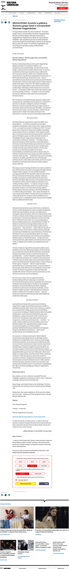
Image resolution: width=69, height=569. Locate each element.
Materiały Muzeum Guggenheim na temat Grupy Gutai (29, 417)
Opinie (40, 13)
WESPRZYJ (62, 8)
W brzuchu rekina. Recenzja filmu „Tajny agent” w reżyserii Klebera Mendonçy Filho (43, 545)
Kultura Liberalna (10, 6)
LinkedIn (9, 23)
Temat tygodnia (12, 13)
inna (44, 465)
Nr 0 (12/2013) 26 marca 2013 (20, 20)
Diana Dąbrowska (4, 534)
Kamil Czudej (3, 560)
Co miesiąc (22, 473)
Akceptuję (23, 480)
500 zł (20, 461)
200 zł (32, 461)
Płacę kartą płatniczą (25, 483)
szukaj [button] (58, 13)
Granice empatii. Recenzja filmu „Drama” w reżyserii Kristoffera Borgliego (7, 554)
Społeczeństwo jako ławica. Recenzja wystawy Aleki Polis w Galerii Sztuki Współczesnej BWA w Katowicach (60, 547)
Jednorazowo (38, 473)
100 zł (44, 461)
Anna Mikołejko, (22, 556)
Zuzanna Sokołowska (58, 553)
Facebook (2, 23)
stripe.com (44, 484)
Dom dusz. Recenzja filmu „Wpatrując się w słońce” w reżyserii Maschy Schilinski (51, 531)
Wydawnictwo (48, 13)
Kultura (22, 13)
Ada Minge (38, 534)
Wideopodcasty (31, 13)
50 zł (20, 465)
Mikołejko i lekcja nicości (23, 553)
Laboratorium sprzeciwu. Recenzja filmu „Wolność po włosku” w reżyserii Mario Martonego (16, 531)
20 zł (32, 465)
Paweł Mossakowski (40, 550)
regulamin (25, 480)
